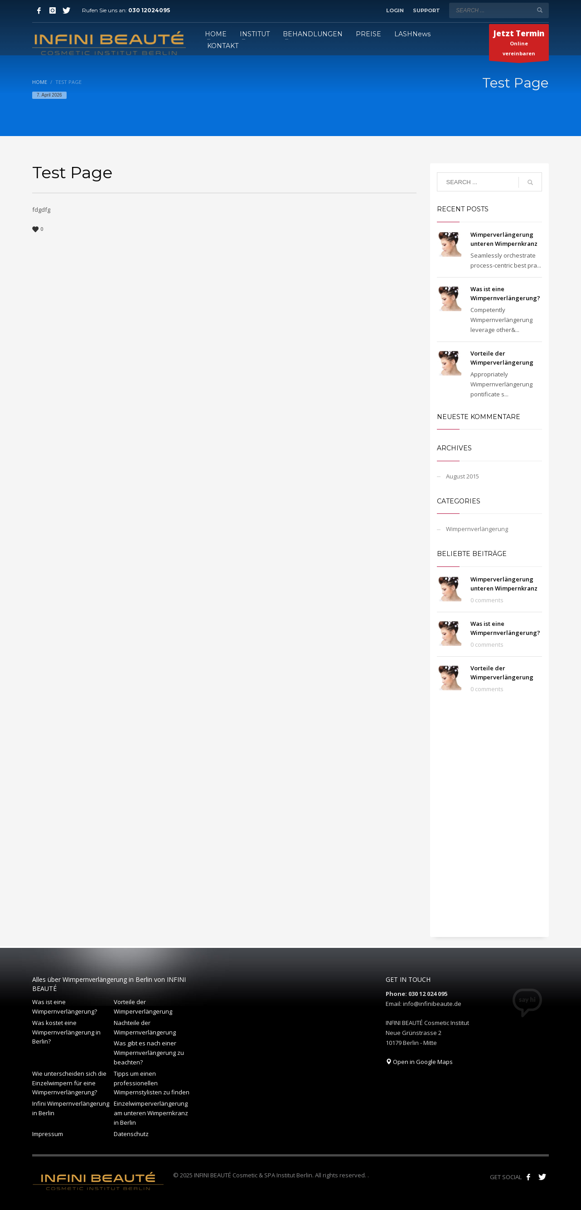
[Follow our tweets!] (542, 1177)
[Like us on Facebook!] (528, 1177)
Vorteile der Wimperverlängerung (143, 1006)
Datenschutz (131, 1134)
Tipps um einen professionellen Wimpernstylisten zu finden (151, 1083)
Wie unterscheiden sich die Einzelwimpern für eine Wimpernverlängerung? (69, 1083)
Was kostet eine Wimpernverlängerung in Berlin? (66, 1032)
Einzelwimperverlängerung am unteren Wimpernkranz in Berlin (151, 1113)
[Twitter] (66, 10)
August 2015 (462, 476)
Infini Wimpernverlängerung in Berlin (70, 1108)
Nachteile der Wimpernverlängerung (145, 1027)
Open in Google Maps (419, 1062)
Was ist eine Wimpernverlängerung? (64, 1006)
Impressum (47, 1134)
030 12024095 (149, 10)
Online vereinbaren (519, 44)
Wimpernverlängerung (477, 529)
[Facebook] (39, 10)
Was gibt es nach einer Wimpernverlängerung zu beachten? (149, 1052)
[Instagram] (52, 10)
